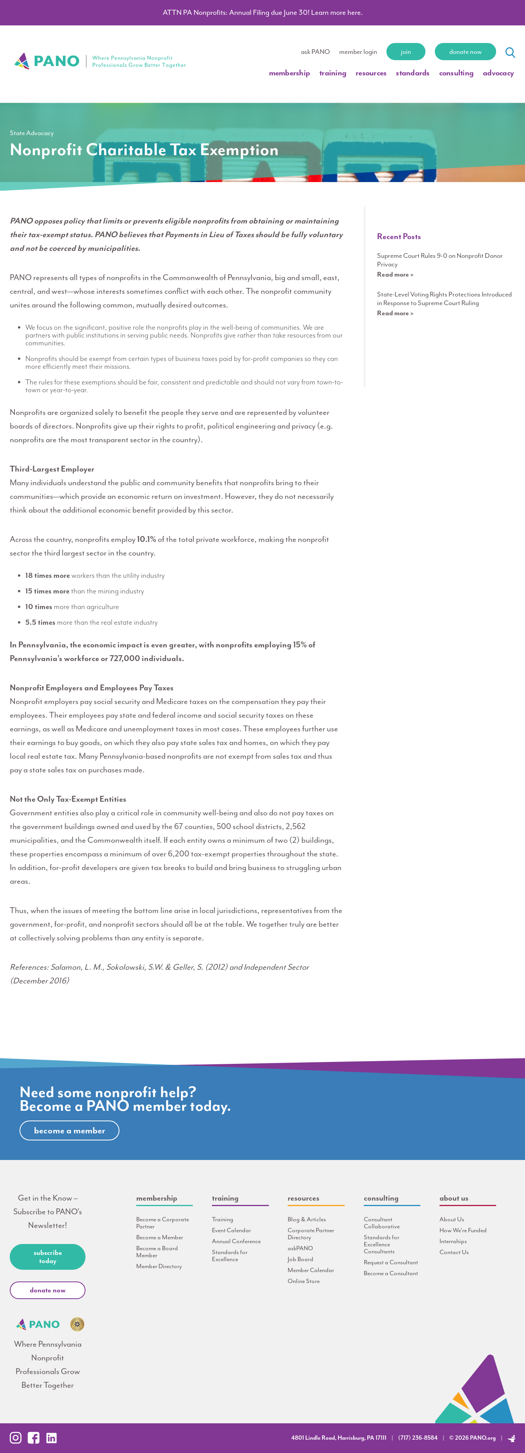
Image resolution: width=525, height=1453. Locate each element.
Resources (371, 72)
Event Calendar (231, 1230)
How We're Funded (463, 1230)
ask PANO (315, 51)
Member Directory (159, 1266)
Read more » (395, 274)
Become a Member (159, 1237)
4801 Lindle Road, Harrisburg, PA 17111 (338, 1438)
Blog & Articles (307, 1219)
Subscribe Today (48, 1256)
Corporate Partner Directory (311, 1233)
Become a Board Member (157, 1251)
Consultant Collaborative (382, 1222)
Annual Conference (236, 1241)
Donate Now (465, 51)
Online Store (304, 1281)
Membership (289, 72)
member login (358, 51)
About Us (452, 1219)
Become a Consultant (391, 1273)
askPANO (300, 1248)
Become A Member (69, 1130)
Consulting (456, 72)
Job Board (300, 1259)
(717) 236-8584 (418, 1438)
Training (332, 72)
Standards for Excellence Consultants (381, 1244)
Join (406, 51)
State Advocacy (32, 133)
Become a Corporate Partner (162, 1222)
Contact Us (454, 1252)
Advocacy (498, 72)
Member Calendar (311, 1270)
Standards (412, 72)
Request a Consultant (391, 1262)
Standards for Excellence (229, 1255)
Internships (453, 1241)
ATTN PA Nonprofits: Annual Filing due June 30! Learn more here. (263, 12)
